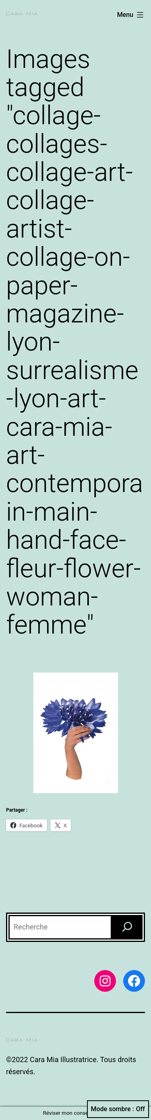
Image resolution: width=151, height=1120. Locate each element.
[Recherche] (127, 927)
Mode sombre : (118, 1109)
